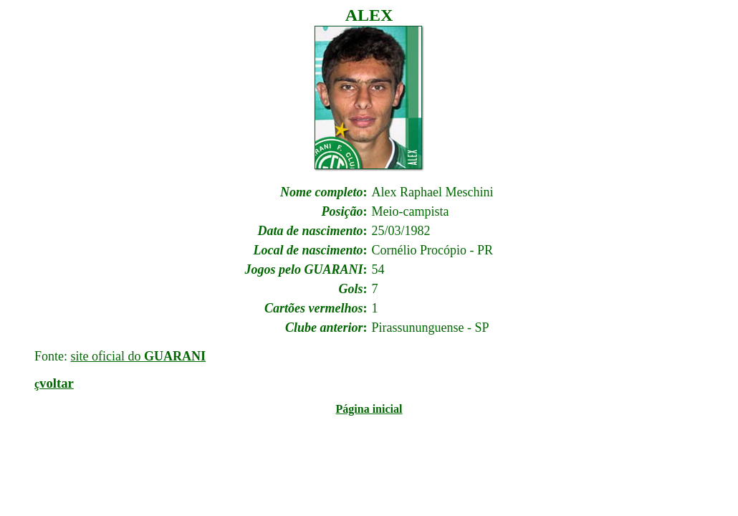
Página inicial (369, 409)
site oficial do (138, 356)
